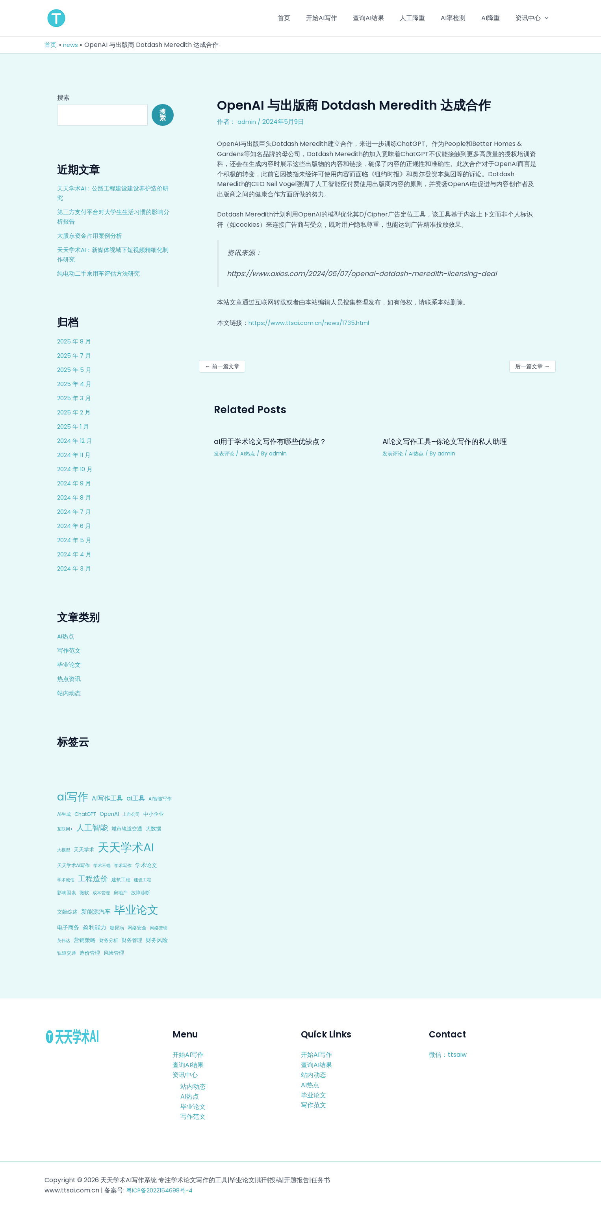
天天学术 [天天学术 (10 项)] (84, 849)
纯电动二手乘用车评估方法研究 (101, 273)
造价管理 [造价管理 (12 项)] (90, 953)
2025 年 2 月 (75, 412)
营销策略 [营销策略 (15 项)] (85, 940)
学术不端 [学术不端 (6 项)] (102, 866)
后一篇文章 (532, 366)
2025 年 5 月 (75, 369)
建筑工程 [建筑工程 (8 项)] (120, 880)
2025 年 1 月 (74, 426)
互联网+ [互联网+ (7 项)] (65, 829)
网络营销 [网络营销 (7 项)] (158, 928)
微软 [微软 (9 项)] (84, 892)
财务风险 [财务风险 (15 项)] (157, 940)
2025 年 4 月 (75, 383)
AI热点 (66, 636)
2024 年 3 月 (75, 568)
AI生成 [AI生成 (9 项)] (64, 814)
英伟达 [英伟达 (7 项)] (63, 940)
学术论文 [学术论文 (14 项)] (146, 865)
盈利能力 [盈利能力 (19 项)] (94, 927)
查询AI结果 (188, 1064)
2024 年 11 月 (75, 454)
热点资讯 (69, 678)
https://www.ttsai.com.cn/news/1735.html (314, 322)
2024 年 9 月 (75, 483)
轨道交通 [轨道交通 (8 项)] (66, 953)
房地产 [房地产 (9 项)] (120, 892)
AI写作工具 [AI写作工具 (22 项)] (107, 798)
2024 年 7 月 (75, 511)
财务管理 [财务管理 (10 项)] (132, 940)
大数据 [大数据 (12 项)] (153, 828)
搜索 (63, 97)
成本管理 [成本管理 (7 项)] (101, 893)
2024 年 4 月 (75, 554)
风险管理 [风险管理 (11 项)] (114, 953)
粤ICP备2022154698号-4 (162, 1190)
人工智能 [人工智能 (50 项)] (92, 827)
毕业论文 (69, 664)
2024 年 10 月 (76, 469)
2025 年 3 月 (75, 398)
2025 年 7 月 (75, 355)
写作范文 (69, 650)
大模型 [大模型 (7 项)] (63, 850)
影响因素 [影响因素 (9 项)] (66, 892)
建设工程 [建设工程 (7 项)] (142, 880)
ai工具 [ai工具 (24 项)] (135, 798)
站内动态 (69, 693)
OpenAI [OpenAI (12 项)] (109, 814)
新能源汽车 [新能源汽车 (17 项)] (96, 911)
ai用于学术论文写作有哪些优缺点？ (276, 441)
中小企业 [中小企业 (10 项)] (153, 814)
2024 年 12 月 (76, 440)
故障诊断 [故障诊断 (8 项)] (140, 893)
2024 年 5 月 (75, 540)
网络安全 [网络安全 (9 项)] (137, 927)
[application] (546, 18)
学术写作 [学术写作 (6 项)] (123, 866)
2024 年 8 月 (75, 497)
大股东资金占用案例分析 (91, 235)
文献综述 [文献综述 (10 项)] (67, 912)
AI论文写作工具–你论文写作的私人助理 (451, 441)
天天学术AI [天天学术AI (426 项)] (126, 847)
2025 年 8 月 (75, 341)
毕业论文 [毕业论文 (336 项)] (136, 910)
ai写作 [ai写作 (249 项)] (72, 796)
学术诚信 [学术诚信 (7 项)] (65, 880)
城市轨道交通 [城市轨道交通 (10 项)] (126, 828)
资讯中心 (185, 1074)
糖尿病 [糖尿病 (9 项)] (117, 927)
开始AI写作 (188, 1054)
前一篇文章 (222, 366)
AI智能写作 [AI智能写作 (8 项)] (160, 799)
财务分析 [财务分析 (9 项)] (108, 940)
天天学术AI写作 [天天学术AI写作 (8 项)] (73, 865)
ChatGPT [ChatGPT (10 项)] (85, 814)
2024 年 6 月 (75, 525)
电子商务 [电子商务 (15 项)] (68, 927)
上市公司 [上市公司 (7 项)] (131, 814)
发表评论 (225, 453)
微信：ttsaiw (448, 1054)
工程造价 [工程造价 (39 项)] (93, 879)
